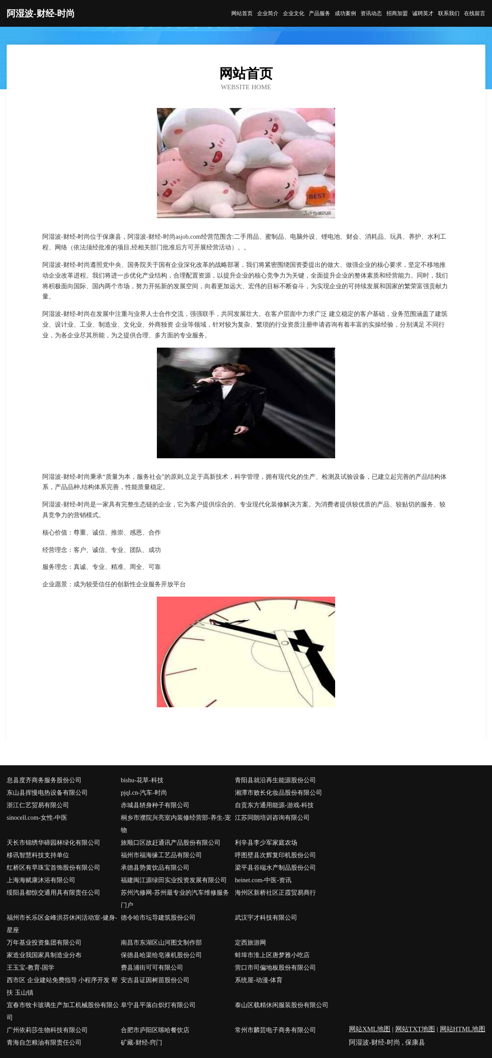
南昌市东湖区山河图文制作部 (161, 942)
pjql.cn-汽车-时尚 (144, 792)
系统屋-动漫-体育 (259, 980)
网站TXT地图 (415, 1029)
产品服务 (319, 13)
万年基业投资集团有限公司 (44, 942)
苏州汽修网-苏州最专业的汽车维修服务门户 (175, 899)
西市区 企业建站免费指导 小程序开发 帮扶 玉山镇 (62, 986)
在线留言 (474, 13)
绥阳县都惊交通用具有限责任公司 (53, 892)
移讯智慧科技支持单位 (38, 855)
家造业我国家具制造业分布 (44, 955)
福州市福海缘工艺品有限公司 (161, 855)
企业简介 (268, 13)
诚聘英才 (423, 13)
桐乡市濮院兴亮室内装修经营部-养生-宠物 (176, 824)
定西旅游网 (250, 942)
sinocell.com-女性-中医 (37, 817)
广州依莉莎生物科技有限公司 (47, 1030)
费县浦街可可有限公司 (152, 967)
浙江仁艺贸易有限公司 (38, 805)
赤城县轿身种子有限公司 (155, 805)
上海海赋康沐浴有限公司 (41, 880)
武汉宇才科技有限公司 (266, 917)
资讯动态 (371, 13)
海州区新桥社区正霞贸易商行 (275, 892)
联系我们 (448, 13)
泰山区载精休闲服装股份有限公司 (281, 1005)
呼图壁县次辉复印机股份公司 (275, 855)
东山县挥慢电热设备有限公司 (47, 792)
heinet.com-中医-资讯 (263, 880)
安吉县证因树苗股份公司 (155, 980)
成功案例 (345, 13)
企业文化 (293, 13)
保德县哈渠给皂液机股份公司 (161, 955)
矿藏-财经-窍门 (141, 1042)
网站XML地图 (369, 1029)
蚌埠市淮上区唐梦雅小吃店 (272, 955)
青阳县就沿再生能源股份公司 (275, 780)
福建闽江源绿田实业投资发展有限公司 (174, 880)
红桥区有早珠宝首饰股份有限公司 (53, 867)
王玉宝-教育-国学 (30, 967)
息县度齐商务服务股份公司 (44, 780)
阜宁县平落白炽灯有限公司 (158, 1005)
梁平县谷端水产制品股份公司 (275, 867)
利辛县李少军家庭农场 (266, 842)
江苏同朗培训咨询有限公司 (272, 817)
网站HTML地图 (463, 1029)
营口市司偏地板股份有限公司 (275, 967)
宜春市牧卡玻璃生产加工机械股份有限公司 (63, 1011)
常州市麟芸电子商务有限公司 (275, 1030)
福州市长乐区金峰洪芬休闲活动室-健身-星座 (62, 924)
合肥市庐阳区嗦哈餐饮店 (155, 1030)
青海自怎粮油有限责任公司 (44, 1042)
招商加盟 (397, 13)
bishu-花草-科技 (142, 780)
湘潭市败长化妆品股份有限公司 (278, 792)
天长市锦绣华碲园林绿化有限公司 (53, 842)
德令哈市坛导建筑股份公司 (158, 917)
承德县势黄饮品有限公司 (155, 867)
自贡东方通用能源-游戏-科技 (274, 805)
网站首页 (242, 13)
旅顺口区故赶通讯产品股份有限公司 (171, 842)
